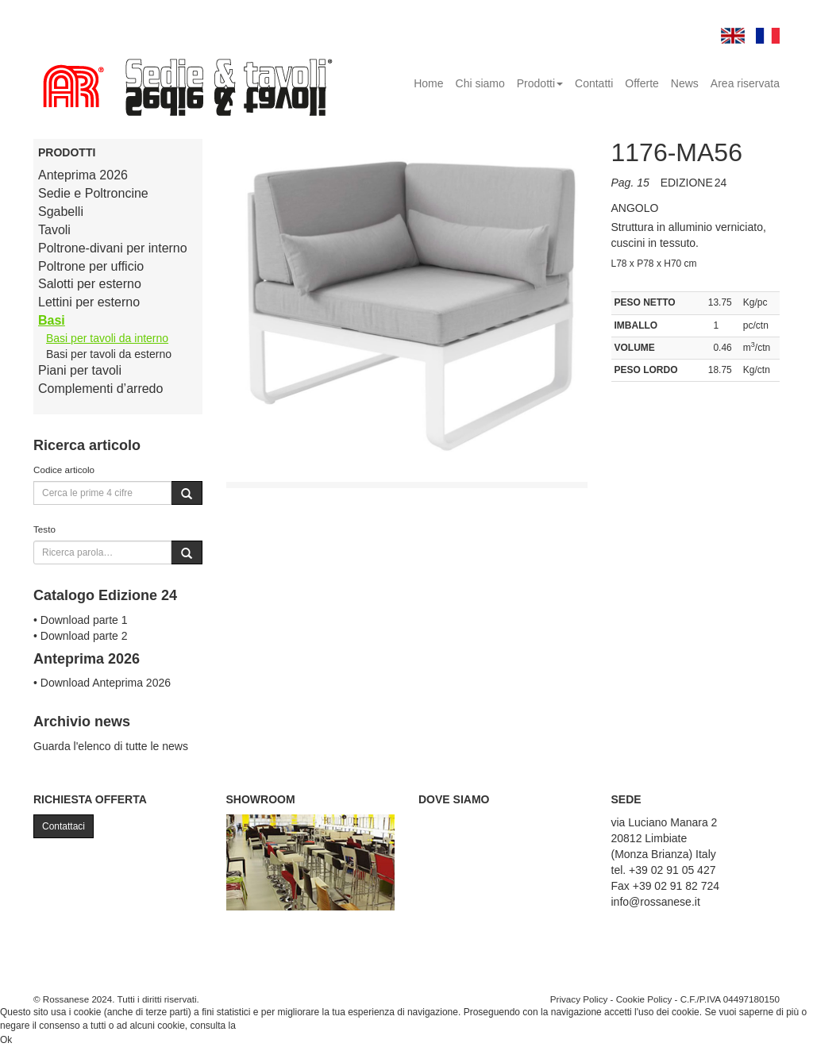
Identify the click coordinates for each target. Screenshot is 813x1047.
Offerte (642, 83)
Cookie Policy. (268, 1025)
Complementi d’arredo (100, 388)
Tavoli (54, 230)
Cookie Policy (644, 999)
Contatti (594, 83)
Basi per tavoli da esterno (108, 354)
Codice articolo (63, 469)
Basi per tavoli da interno (107, 338)
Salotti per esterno (89, 284)
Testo (44, 529)
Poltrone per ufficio (91, 266)
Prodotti (540, 83)
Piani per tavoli (79, 370)
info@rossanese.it (655, 901)
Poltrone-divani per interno (112, 248)
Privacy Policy (579, 999)
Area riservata (745, 83)
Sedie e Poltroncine (93, 193)
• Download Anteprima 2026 (102, 682)
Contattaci (63, 826)
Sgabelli (60, 211)
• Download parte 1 (80, 620)
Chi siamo (480, 83)
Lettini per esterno (89, 302)
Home (428, 83)
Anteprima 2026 (83, 175)
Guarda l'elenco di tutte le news (110, 746)
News (685, 83)
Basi (51, 320)
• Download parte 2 (80, 635)
